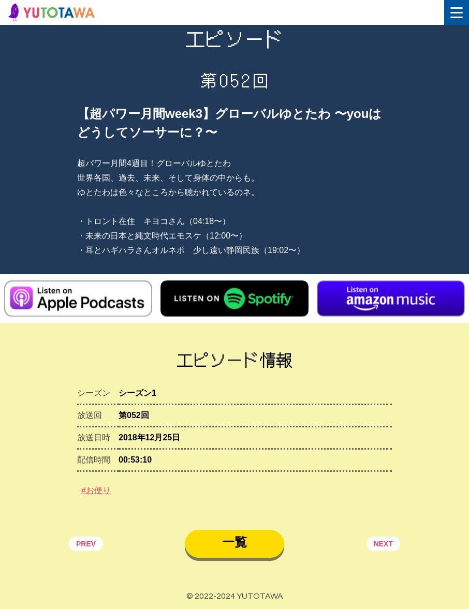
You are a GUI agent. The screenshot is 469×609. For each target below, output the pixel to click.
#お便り (96, 490)
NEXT (383, 544)
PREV (86, 544)
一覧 (234, 542)
